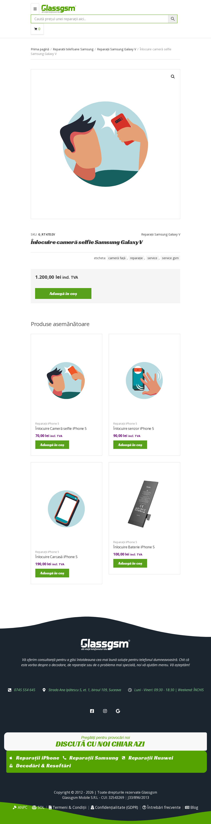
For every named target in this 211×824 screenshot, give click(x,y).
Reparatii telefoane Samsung (73, 49)
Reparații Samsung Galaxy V (116, 49)
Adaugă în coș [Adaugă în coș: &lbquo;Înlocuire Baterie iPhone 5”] (130, 563)
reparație (136, 258)
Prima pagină (40, 49)
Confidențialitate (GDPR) (114, 807)
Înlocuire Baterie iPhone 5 (134, 547)
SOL (38, 807)
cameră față (116, 258)
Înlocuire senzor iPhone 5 (133, 428)
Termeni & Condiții (67, 807)
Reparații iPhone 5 (47, 423)
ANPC (20, 807)
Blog (191, 807)
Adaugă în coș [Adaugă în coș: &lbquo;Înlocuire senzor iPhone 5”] (130, 444)
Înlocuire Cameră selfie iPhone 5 (61, 428)
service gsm (170, 258)
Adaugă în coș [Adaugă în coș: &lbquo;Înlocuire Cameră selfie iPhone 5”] (52, 444)
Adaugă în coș (63, 293)
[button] (173, 77)
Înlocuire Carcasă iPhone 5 (56, 556)
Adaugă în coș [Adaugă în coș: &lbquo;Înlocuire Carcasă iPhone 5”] (52, 572)
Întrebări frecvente (161, 807)
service (152, 258)
